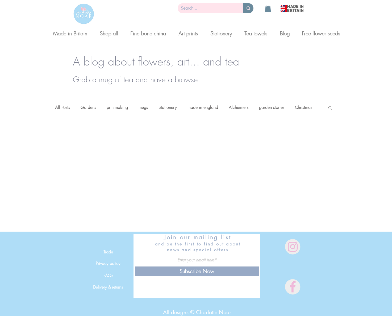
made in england (202, 107)
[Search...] (206, 8)
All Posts (62, 107)
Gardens (88, 107)
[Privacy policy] (108, 263)
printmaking (117, 107)
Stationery (168, 107)
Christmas (303, 107)
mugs (143, 107)
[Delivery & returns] (108, 287)
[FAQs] (108, 275)
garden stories (271, 107)
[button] (268, 8)
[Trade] (108, 251)
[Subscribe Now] (197, 271)
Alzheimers (238, 107)
